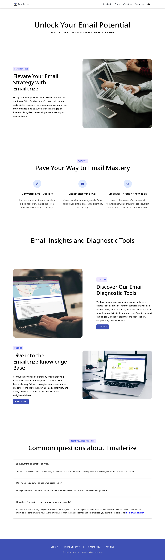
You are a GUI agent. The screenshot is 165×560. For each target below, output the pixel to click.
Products (107, 4)
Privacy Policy (93, 546)
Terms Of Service (72, 546)
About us (139, 4)
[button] (82, 464)
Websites (127, 4)
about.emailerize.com (134, 513)
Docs (117, 4)
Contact (54, 546)
